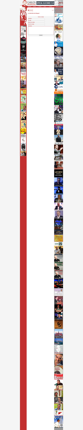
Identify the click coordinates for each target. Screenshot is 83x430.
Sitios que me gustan (59, 12)
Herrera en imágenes (59, 10)
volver (53, 10)
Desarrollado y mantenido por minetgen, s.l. (41, 429)
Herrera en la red (58, 9)
